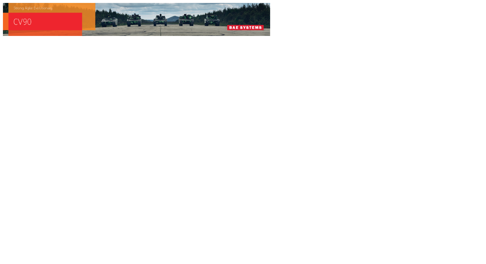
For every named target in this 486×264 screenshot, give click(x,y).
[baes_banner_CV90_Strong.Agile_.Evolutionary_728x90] (136, 34)
